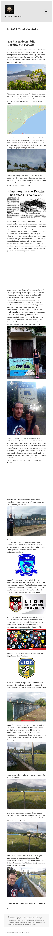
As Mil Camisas (13, 16)
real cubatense (34, 922)
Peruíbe (14, 922)
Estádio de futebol (29, 917)
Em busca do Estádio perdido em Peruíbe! (22, 43)
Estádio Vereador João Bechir (33, 919)
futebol (10, 921)
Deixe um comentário (31, 924)
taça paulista (18, 924)
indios (19, 921)
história (14, 921)
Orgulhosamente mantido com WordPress (17, 932)
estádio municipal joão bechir (16, 919)
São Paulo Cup (30, 863)
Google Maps (19, 101)
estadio (39, 917)
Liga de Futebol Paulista (27, 921)
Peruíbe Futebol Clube (23, 922)
